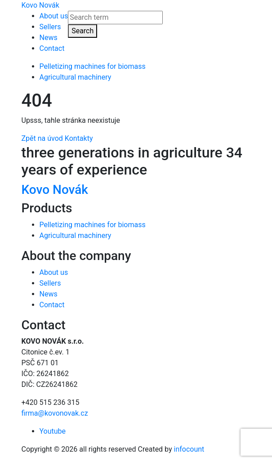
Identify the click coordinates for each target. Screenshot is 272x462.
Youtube (53, 431)
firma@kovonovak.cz (55, 413)
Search (82, 31)
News (49, 37)
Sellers (50, 26)
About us (54, 16)
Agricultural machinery (75, 77)
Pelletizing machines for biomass (93, 66)
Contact (52, 48)
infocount (189, 449)
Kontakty (79, 138)
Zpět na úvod (42, 138)
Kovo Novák (40, 5)
